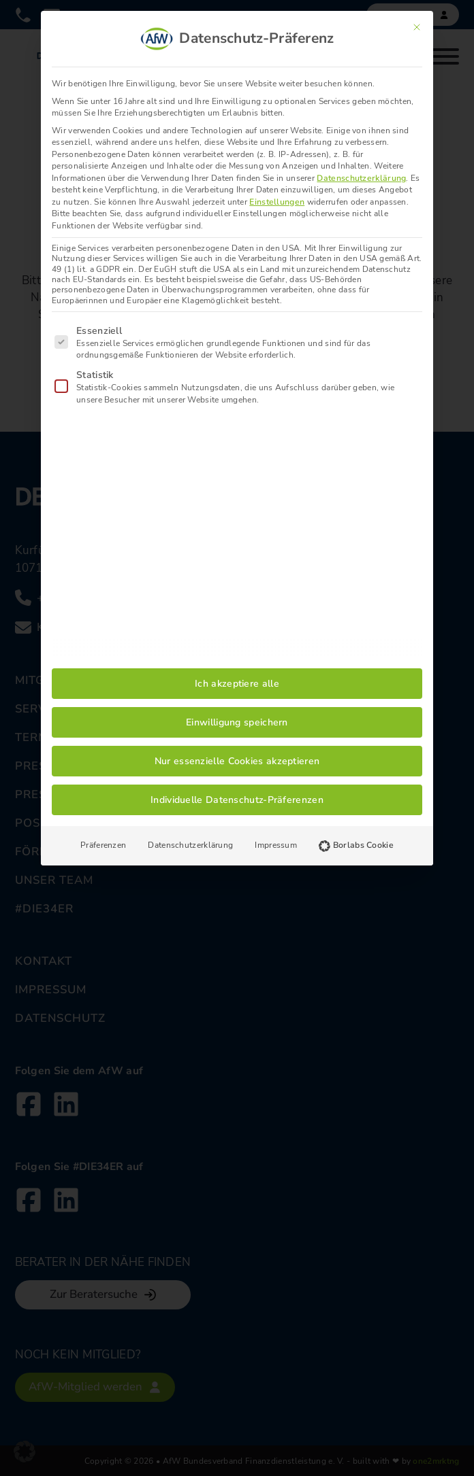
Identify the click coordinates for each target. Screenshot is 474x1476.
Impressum (276, 845)
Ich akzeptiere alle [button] (237, 683)
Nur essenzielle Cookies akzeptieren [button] (237, 761)
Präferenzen (103, 845)
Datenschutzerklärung (361, 178)
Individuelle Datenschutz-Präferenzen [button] (237, 799)
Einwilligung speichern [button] (237, 722)
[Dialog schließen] (417, 27)
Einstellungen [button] (276, 201)
